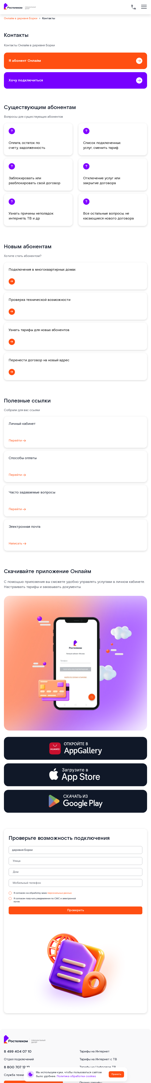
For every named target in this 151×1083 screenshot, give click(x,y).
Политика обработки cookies (76, 1076)
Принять (116, 1074)
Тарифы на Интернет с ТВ (98, 1059)
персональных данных (59, 893)
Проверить (75, 910)
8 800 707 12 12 (17, 1067)
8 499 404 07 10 (17, 1051)
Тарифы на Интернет (94, 1051)
